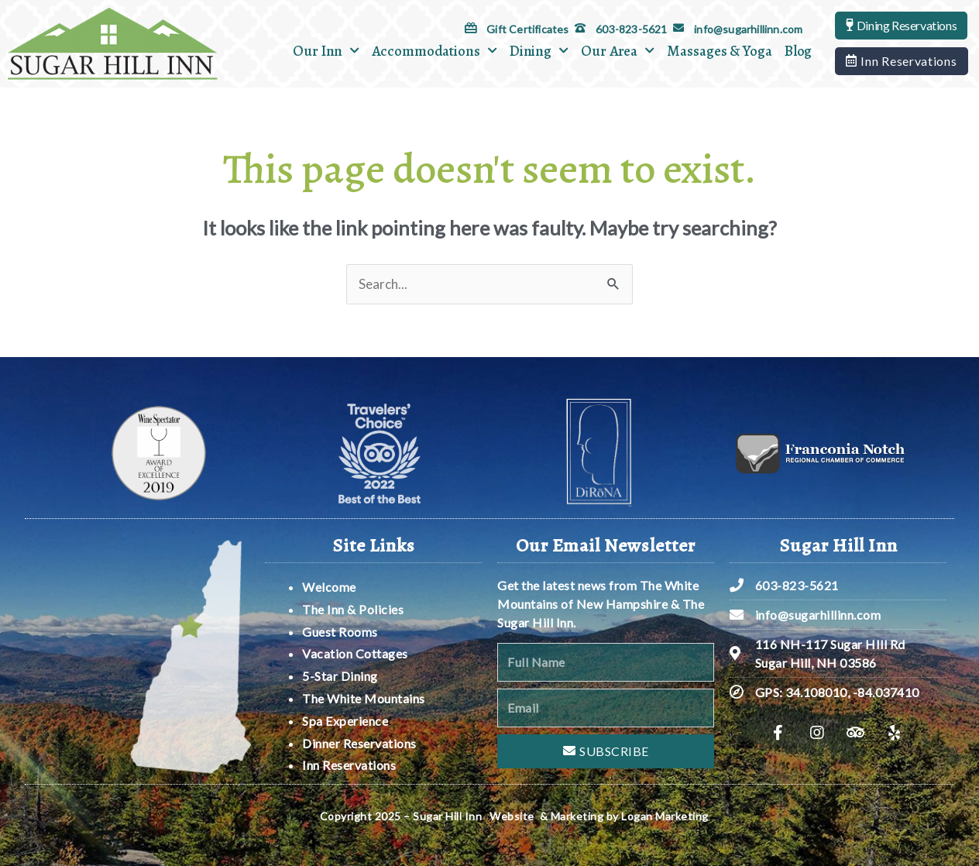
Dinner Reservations (359, 743)
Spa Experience (345, 720)
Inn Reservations (349, 765)
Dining (539, 51)
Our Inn (326, 51)
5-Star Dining (340, 675)
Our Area (617, 51)
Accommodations (434, 51)
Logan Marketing (665, 816)
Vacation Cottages (355, 653)
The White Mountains (363, 698)
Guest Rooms (340, 631)
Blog (798, 51)
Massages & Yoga (719, 51)
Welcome (330, 586)
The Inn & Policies (353, 609)
